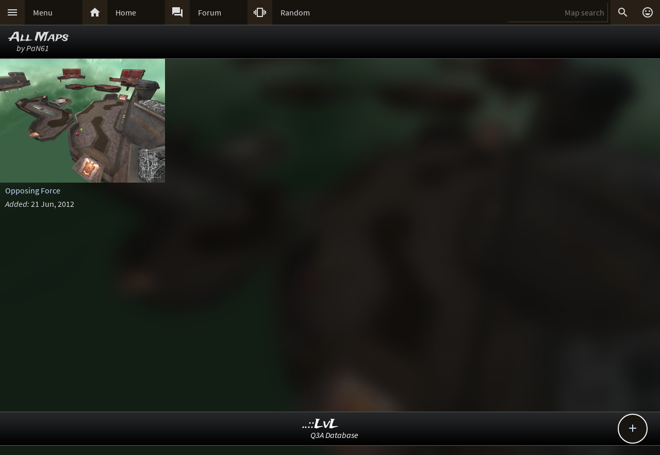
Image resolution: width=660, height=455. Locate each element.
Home (126, 12)
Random (295, 12)
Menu (43, 12)
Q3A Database (334, 435)
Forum (209, 12)
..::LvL (320, 424)
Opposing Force (32, 190)
